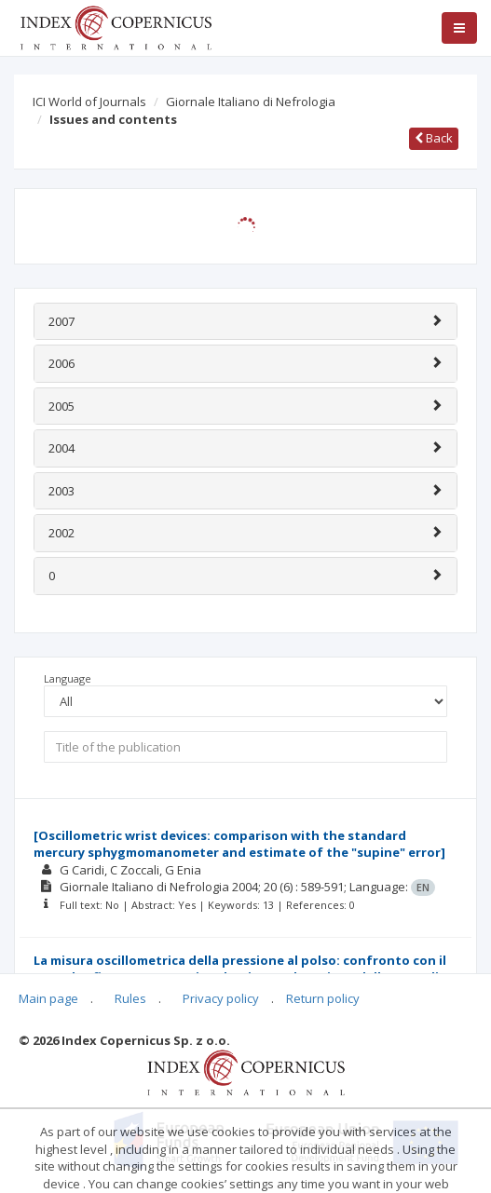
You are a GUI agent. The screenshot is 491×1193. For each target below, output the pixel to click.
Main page (48, 998)
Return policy (323, 998)
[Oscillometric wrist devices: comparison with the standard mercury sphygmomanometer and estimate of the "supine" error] (239, 844)
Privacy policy (221, 998)
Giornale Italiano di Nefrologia (250, 101)
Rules (130, 998)
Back (434, 137)
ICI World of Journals (89, 101)
